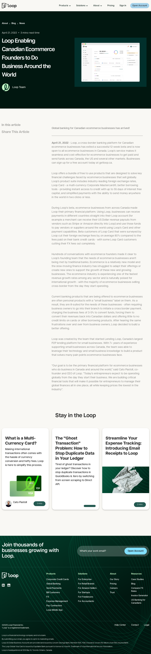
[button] (65, 5)
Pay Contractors (54, 606)
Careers (114, 588)
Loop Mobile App (54, 610)
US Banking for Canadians (138, 601)
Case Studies (137, 579)
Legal (146, 625)
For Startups (84, 593)
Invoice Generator (139, 596)
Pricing (110, 6)
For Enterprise (85, 579)
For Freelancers (85, 597)
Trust (112, 593)
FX (47, 597)
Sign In (123, 6)
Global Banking (53, 584)
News (22, 23)
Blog (13, 23)
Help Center (120, 625)
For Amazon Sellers (87, 588)
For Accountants (86, 601)
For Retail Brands (86, 584)
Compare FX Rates (137, 589)
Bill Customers (53, 593)
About (5, 23)
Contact (135, 625)
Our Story (114, 579)
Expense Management (57, 601)
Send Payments (54, 588)
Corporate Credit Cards (57, 579)
